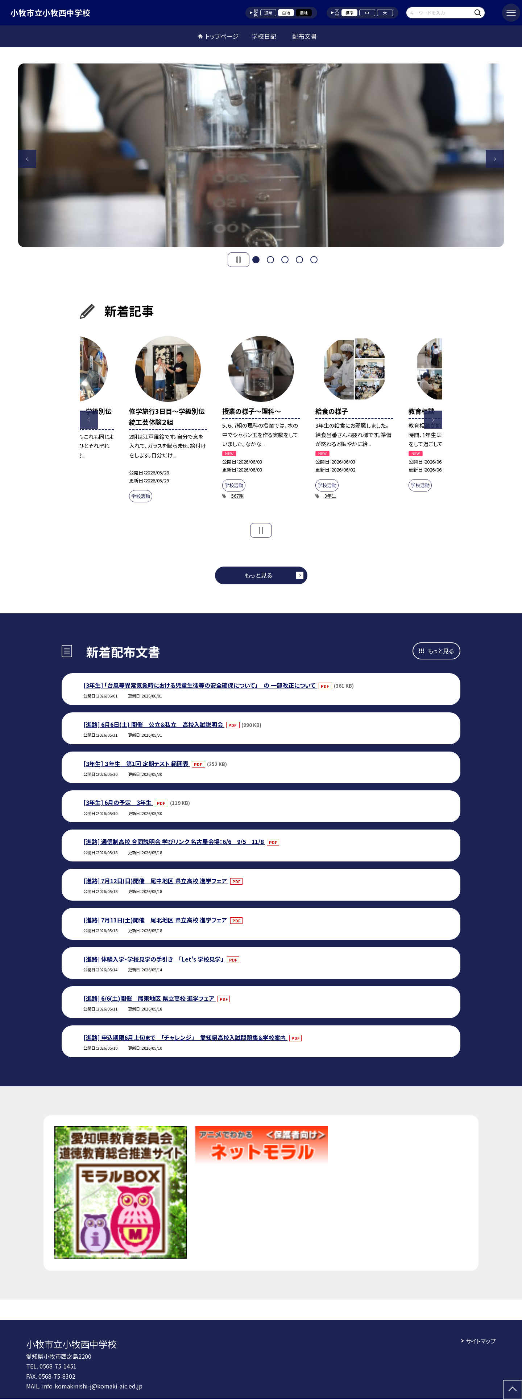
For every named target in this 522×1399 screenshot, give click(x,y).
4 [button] (299, 259)
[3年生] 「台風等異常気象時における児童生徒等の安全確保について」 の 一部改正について (200, 685)
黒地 (304, 13)
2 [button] (270, 259)
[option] (261, 155)
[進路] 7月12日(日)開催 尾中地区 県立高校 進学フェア (155, 880)
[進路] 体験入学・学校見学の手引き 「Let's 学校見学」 (154, 959)
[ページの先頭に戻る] (513, 1390)
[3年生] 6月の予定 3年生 (118, 802)
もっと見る (258, 575)
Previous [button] (27, 159)
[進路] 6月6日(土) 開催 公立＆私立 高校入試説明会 (153, 724)
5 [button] (314, 259)
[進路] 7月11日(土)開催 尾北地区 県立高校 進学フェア (155, 919)
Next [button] (495, 159)
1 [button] (256, 259)
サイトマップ (481, 1341)
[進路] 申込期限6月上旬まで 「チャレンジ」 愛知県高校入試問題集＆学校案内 (185, 1037)
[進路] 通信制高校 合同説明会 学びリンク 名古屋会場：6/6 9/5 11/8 (174, 841)
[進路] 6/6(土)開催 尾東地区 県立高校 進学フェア (149, 998)
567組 (237, 495)
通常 (268, 13)
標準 (349, 13)
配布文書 (304, 36)
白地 (286, 13)
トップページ (222, 36)
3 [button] (285, 259)
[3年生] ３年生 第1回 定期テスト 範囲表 (136, 763)
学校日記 (264, 36)
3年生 (330, 495)
